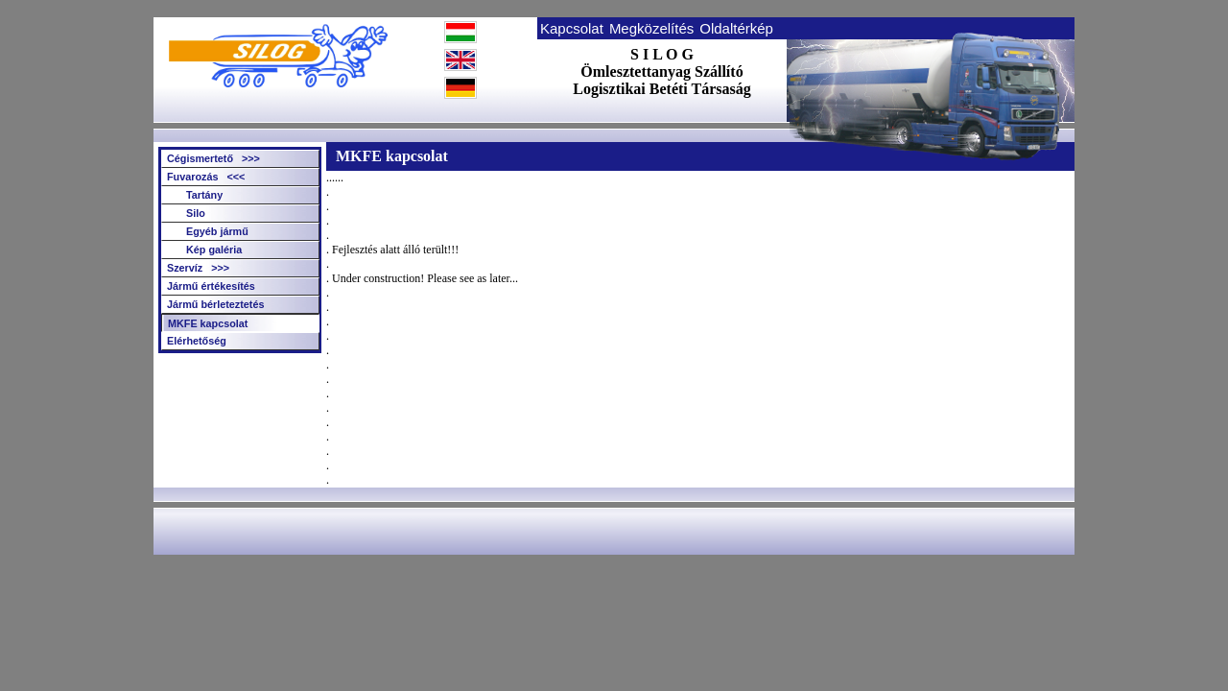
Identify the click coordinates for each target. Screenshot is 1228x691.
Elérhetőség (196, 340)
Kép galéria (214, 249)
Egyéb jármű (217, 231)
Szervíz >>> (198, 268)
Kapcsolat (571, 28)
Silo (195, 213)
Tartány (204, 195)
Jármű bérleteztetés (215, 304)
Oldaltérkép (736, 28)
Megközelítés (651, 28)
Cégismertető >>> (213, 158)
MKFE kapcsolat (208, 323)
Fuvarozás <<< (206, 176)
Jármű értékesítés (211, 286)
